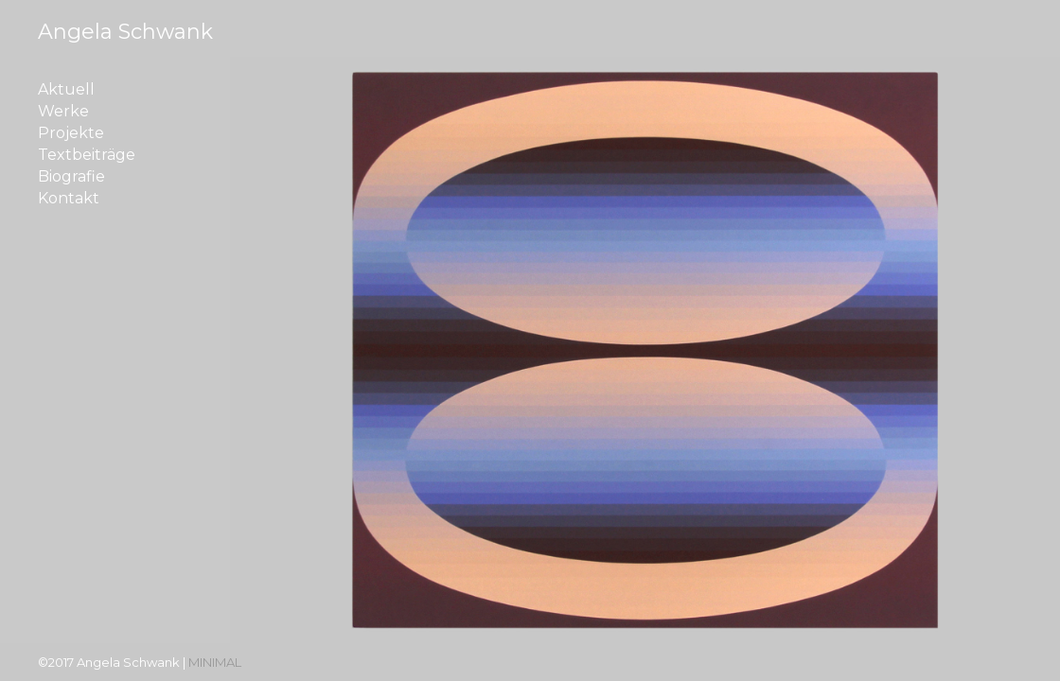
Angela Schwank (125, 31)
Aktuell (66, 89)
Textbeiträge (86, 155)
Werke (63, 111)
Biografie (71, 176)
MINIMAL (214, 662)
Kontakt (68, 198)
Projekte (71, 133)
